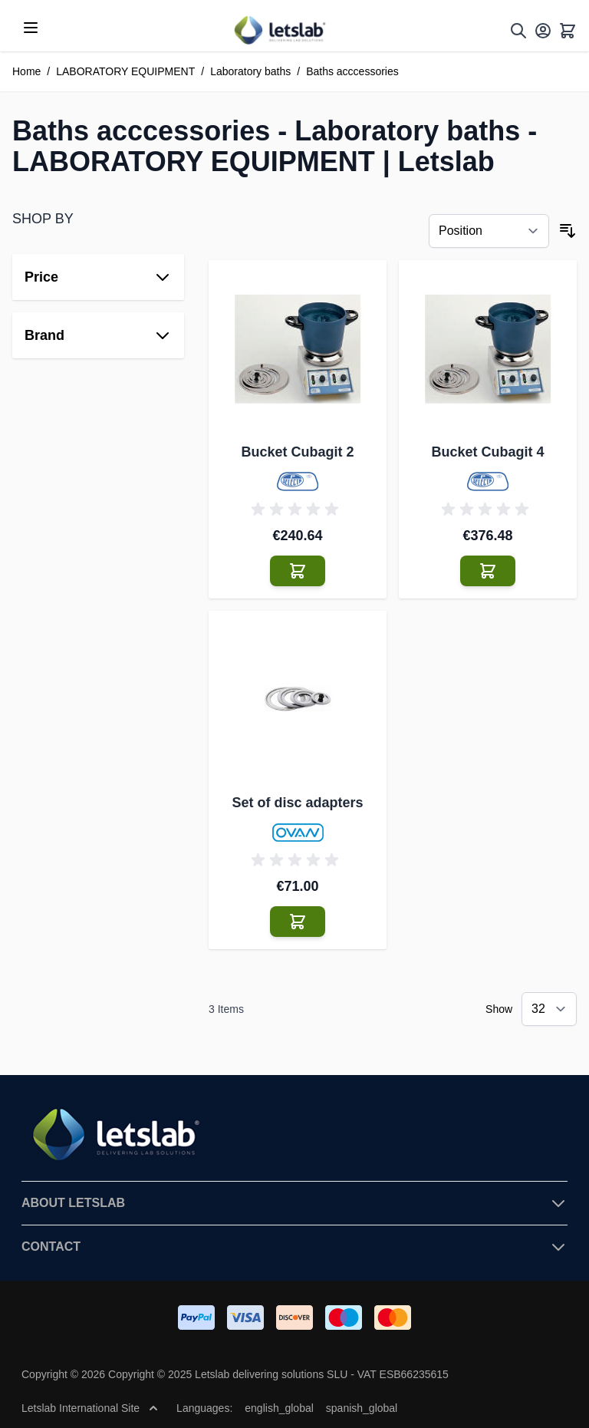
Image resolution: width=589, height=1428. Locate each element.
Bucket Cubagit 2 (297, 452)
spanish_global (361, 1408)
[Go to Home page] (279, 30)
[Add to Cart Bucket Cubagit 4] (487, 571)
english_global (279, 1408)
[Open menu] (30, 27)
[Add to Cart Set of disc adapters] (297, 921)
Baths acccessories (352, 71)
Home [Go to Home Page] (26, 71)
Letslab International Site (89, 1408)
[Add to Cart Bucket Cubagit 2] (297, 571)
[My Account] (543, 30)
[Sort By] (489, 231)
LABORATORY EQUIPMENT (125, 71)
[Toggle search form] (518, 30)
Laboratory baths (250, 71)
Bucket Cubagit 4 (487, 452)
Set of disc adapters (297, 802)
